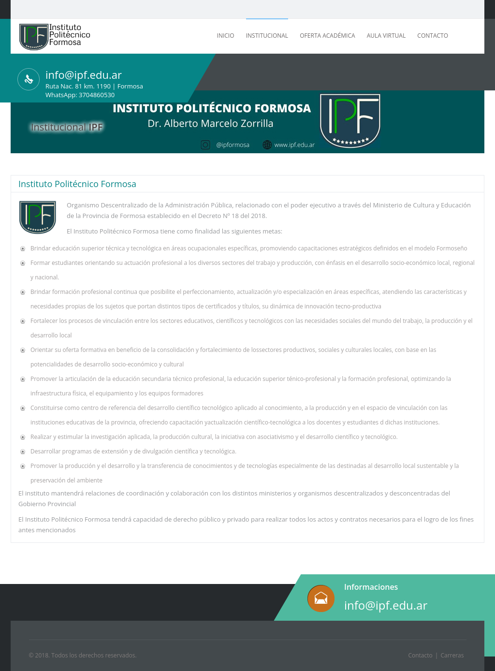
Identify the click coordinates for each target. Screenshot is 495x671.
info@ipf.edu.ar (385, 605)
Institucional (267, 35)
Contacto (432, 35)
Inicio (225, 35)
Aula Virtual (386, 35)
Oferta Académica (327, 35)
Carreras (452, 655)
